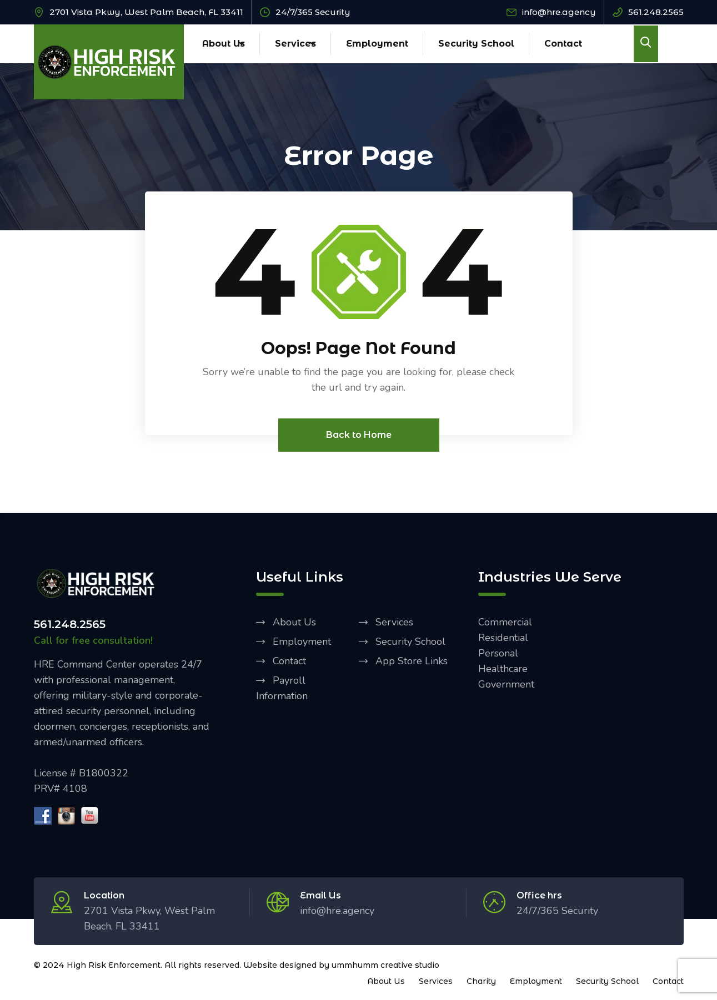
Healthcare (503, 668)
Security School (476, 43)
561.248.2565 (656, 12)
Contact (563, 43)
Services (295, 43)
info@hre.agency (559, 12)
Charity (481, 981)
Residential (503, 637)
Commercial (505, 622)
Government (506, 684)
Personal (498, 653)
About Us (223, 43)
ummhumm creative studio (385, 965)
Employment (377, 43)
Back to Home (359, 435)
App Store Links (411, 661)
